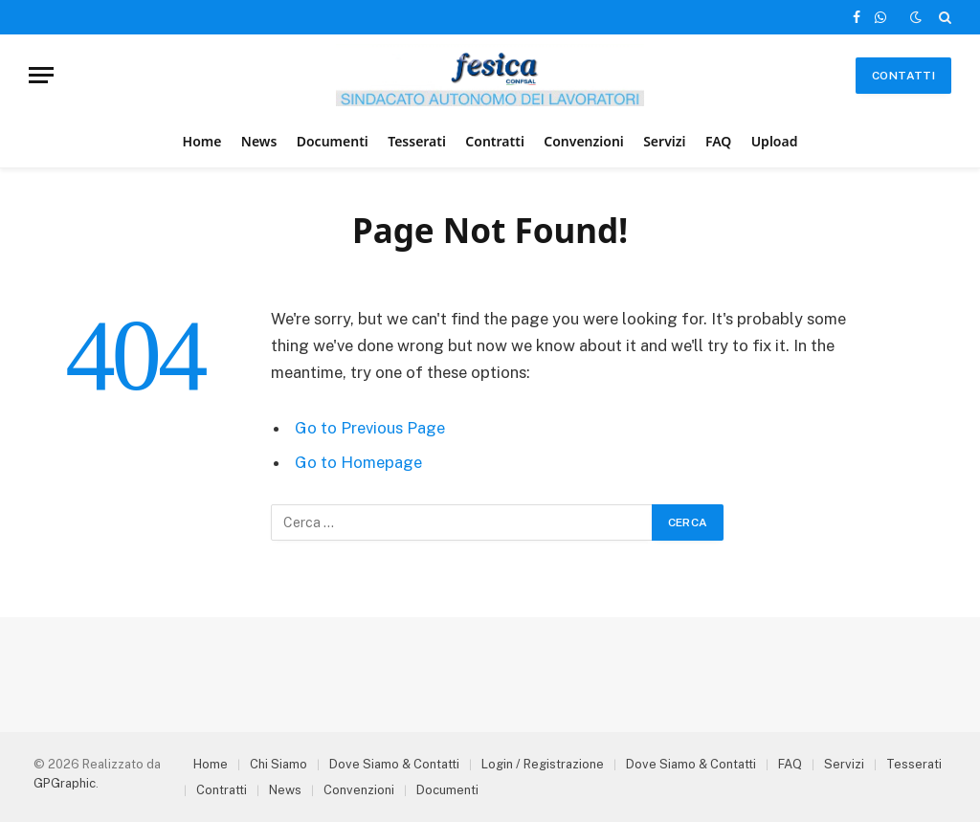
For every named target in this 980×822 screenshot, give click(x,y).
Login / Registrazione (542, 764)
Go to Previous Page (370, 427)
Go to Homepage (358, 462)
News (259, 141)
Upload (774, 141)
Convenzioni (584, 141)
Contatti (903, 75)
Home (202, 141)
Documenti (332, 141)
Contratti (494, 141)
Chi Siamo (278, 764)
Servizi (664, 141)
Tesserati (417, 141)
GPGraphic (64, 783)
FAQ (718, 141)
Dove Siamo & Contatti (394, 764)
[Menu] (41, 75)
